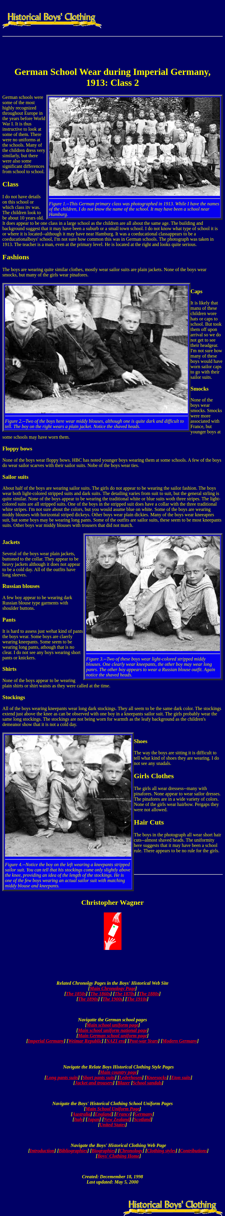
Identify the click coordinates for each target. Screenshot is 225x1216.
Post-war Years (143, 1040)
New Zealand (117, 1119)
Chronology (130, 1150)
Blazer (123, 1082)
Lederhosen (130, 1077)
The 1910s (137, 999)
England (103, 1114)
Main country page (118, 1072)
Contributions (193, 1150)
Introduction (42, 1150)
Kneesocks (156, 1077)
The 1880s (149, 993)
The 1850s (76, 993)
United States (113, 1124)
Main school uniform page (113, 1024)
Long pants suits (62, 1077)
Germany (143, 1114)
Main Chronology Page (112, 988)
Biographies (103, 1150)
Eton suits (180, 1077)
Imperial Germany (46, 1040)
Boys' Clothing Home (118, 1155)
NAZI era (115, 1040)
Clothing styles (161, 1150)
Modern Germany (179, 1040)
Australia (82, 1114)
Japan (93, 1119)
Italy (78, 1119)
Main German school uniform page (112, 1035)
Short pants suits (98, 1077)
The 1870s (125, 993)
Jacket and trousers (94, 1082)
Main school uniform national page (112, 1030)
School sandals (147, 1082)
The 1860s (100, 993)
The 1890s (88, 999)
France (123, 1114)
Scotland (142, 1119)
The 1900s (113, 999)
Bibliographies (73, 1150)
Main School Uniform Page (112, 1108)
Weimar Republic (85, 1040)
